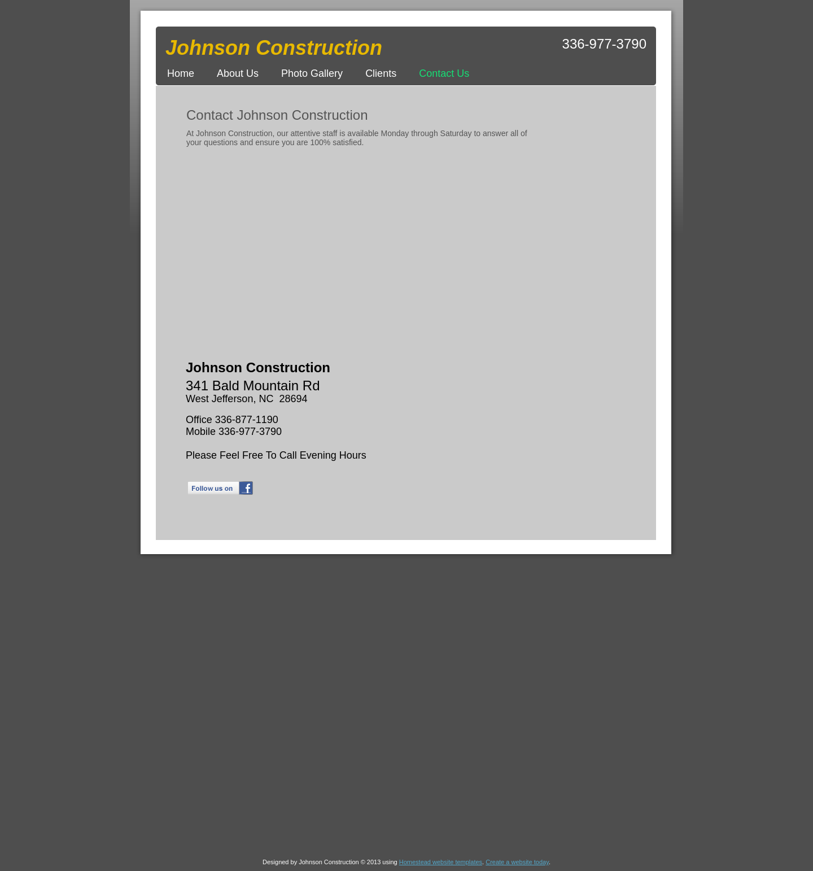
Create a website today (517, 862)
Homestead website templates (440, 862)
